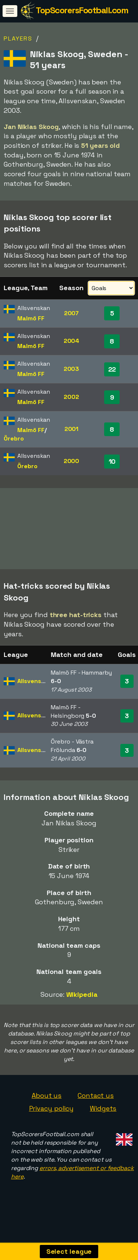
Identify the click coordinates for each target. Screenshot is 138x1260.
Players (18, 38)
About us (46, 1105)
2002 (71, 397)
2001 (71, 429)
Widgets (103, 1119)
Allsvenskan (34, 691)
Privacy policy (51, 1119)
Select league (69, 1251)
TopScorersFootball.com (82, 10)
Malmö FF (30, 318)
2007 (71, 313)
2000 (71, 461)
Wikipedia (82, 1004)
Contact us (96, 1105)
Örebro (14, 438)
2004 (71, 341)
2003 (71, 369)
